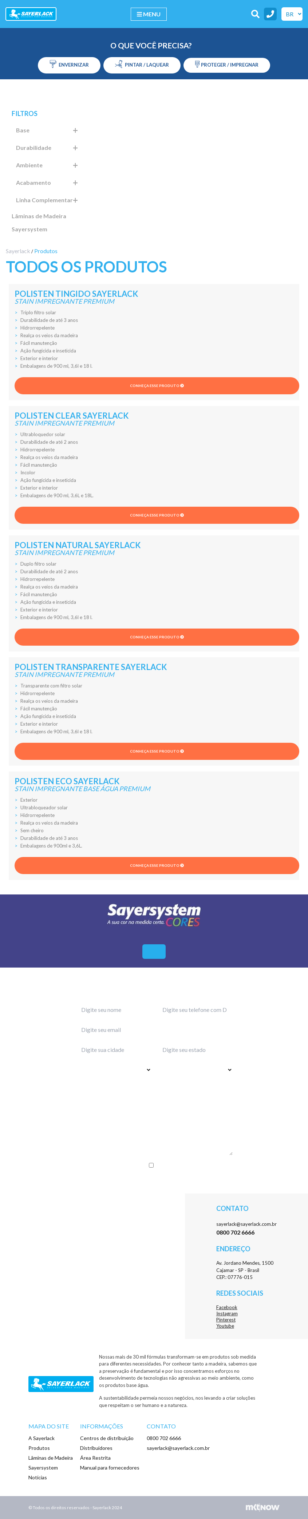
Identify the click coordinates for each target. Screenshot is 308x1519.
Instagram (227, 1313)
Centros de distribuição (107, 1438)
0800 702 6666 (164, 1438)
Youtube (225, 1326)
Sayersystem (29, 229)
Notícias (37, 1477)
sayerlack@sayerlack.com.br (246, 1224)
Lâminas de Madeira (39, 215)
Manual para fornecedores (109, 1467)
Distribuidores (96, 1448)
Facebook (226, 1307)
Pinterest (226, 1320)
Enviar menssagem (154, 1180)
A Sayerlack (41, 1438)
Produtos (39, 1448)
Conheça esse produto (157, 385)
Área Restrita (95, 1458)
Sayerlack (18, 250)
